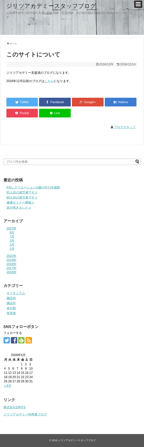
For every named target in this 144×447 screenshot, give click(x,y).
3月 (12, 240)
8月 (12, 232)
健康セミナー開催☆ (20, 202)
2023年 (12, 228)
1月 (12, 248)
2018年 (12, 264)
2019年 (12, 260)
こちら (49, 81)
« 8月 (7, 385)
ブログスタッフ (124, 127)
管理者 (11, 313)
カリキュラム (16, 293)
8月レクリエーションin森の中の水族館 (33, 187)
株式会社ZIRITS (14, 407)
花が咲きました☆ (19, 207)
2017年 (12, 268)
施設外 (11, 303)
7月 (12, 236)
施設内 (11, 298)
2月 (12, 244)
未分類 (11, 308)
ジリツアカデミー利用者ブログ (25, 414)
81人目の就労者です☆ (22, 192)
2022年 (12, 256)
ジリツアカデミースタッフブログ (51, 6)
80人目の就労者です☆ (22, 197)
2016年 (12, 272)
